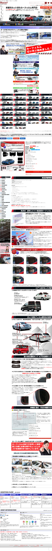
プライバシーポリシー (32, 545)
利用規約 (38, 545)
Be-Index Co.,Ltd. (36, 546)
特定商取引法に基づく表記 (24, 545)
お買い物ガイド (16, 545)
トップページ (11, 545)
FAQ (51, 4)
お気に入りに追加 (28, 174)
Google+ (16, 138)
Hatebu (22, 138)
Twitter (9, 138)
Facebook (3, 138)
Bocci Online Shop (21, 546)
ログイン (48, 4)
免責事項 (41, 545)
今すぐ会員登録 (44, 4)
